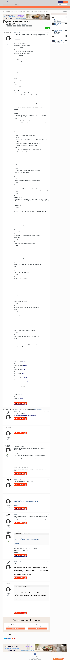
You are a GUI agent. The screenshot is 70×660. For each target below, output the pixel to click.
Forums (11, 4)
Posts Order (47, 28)
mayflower (8, 494)
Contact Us (37, 655)
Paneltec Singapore (8, 514)
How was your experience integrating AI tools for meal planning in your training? (58, 18)
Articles (5, 4)
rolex (8, 410)
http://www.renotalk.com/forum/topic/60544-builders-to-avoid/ (25, 414)
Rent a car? (56, 35)
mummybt (8, 582)
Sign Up (66, 1)
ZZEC (8, 530)
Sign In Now (37, 627)
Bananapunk (8, 478)
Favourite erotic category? (58, 40)
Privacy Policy (33, 655)
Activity (16, 4)
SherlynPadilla (57, 41)
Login (60, 1)
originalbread (57, 32)
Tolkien (56, 20)
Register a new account (15, 627)
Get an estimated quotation (38, 408)
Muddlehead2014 (10, 24)
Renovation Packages (23, 24)
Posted (17, 32)
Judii (56, 25)
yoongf (8, 443)
